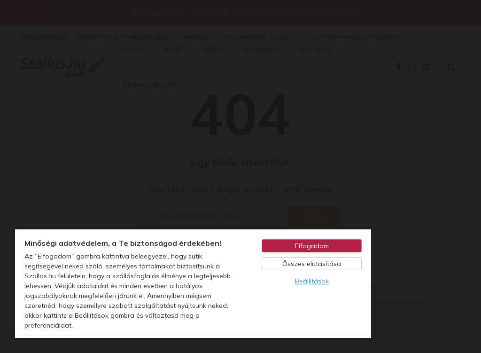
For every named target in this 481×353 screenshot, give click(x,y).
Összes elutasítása (311, 263)
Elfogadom (312, 246)
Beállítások (312, 281)
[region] (193, 283)
